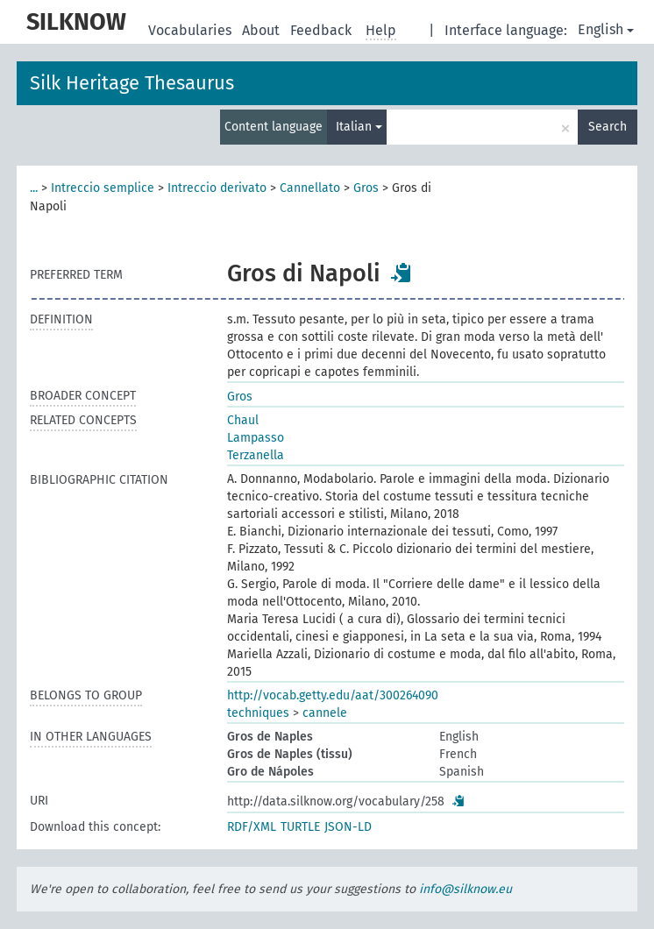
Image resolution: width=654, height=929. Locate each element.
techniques (258, 713)
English (606, 29)
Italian (359, 126)
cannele (324, 713)
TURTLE (300, 826)
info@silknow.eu (465, 889)
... (34, 188)
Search (607, 126)
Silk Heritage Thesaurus (132, 83)
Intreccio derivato (217, 188)
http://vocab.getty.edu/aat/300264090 (332, 695)
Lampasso (255, 437)
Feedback (322, 30)
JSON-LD (348, 826)
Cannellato (310, 188)
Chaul (243, 420)
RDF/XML (251, 826)
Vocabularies (191, 30)
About (262, 30)
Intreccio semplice (102, 188)
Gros (366, 188)
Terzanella (255, 455)
